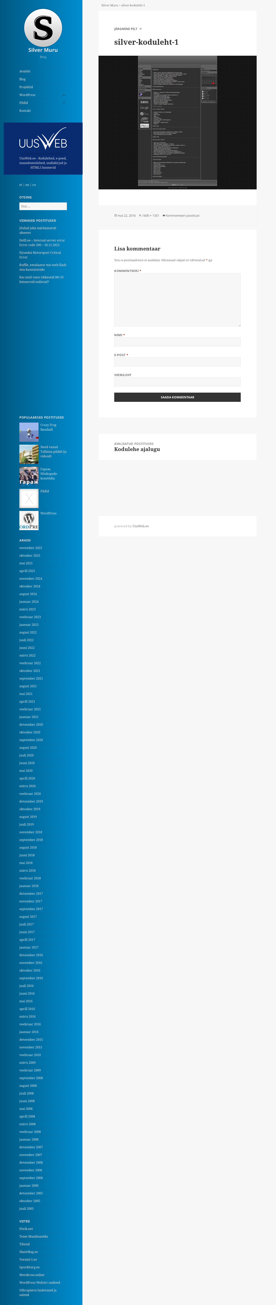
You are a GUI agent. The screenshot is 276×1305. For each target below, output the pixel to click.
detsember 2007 (31, 1147)
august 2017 (28, 916)
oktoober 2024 (29, 586)
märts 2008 (27, 1124)
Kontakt (25, 111)
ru (34, 185)
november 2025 (30, 548)
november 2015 (30, 1047)
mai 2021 (26, 694)
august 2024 (28, 594)
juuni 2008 (27, 1101)
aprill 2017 (27, 940)
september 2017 (31, 909)
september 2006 (31, 1178)
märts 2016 (27, 1016)
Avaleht (24, 71)
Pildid (23, 103)
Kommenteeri (127, 271)
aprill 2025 (27, 571)
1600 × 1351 (150, 215)
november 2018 (30, 832)
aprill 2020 (27, 778)
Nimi (119, 335)
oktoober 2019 (29, 809)
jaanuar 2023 (29, 625)
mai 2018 (26, 863)
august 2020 (28, 747)
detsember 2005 (31, 1193)
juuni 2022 (27, 648)
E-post (121, 355)
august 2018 (28, 847)
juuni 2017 (27, 932)
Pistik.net (26, 1229)
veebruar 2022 (30, 663)
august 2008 (28, 1086)
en (27, 185)
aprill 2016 (27, 1009)
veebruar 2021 (30, 709)
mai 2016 (26, 1001)
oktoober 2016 (29, 970)
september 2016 (31, 978)
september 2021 (31, 678)
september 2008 (31, 1078)
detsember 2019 (31, 801)
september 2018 (31, 840)
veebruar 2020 (30, 794)
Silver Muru (43, 49)
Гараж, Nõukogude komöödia (48, 473)
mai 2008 (26, 1109)
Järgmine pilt (125, 29)
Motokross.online (31, 1275)
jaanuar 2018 (29, 886)
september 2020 (31, 740)
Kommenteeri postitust (183, 215)
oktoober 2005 (29, 1201)
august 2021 (28, 686)
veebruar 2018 (30, 878)
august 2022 (28, 632)
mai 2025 (26, 563)
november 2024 (30, 578)
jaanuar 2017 (29, 947)
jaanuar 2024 (29, 601)
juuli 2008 (26, 1093)
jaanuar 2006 (29, 1185)
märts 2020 (27, 786)
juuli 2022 (26, 640)
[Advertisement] (43, 349)
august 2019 (28, 817)
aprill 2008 (27, 1116)
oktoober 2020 (29, 732)
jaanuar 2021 (29, 717)
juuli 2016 (26, 986)
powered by (131, 526)
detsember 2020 (31, 724)
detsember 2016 (31, 955)
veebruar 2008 (30, 1132)
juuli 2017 (26, 924)
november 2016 (30, 963)
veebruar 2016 (30, 1024)
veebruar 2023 (30, 617)
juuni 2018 (27, 855)
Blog (22, 79)
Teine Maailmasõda (33, 1236)
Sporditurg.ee (29, 1267)
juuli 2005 (26, 1208)
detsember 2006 (31, 1162)
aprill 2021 (27, 701)
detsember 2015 (31, 1039)
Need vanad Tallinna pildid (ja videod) (53, 451)
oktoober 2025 (29, 555)
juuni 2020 (27, 763)
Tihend (24, 1244)
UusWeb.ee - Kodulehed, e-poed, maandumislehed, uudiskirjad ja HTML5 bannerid (43, 148)
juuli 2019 (26, 824)
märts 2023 (27, 609)
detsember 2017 (31, 893)
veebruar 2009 (30, 1070)
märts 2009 (27, 1062)
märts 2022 (27, 655)
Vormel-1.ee (28, 1259)
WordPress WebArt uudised (39, 1282)
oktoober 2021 (29, 671)
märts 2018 (27, 870)
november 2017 (30, 901)
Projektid (26, 87)
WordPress (27, 95)
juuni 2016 (27, 993)
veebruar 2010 (30, 1055)
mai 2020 (26, 771)
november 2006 (30, 1170)
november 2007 (30, 1155)
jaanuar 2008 (29, 1139)
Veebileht (122, 375)
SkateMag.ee (28, 1252)
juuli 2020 (26, 755)
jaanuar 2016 (29, 1032)
